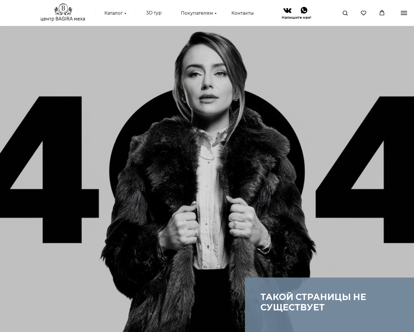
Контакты (242, 13)
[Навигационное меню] (404, 13)
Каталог (113, 13)
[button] (345, 13)
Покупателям (197, 13)
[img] (287, 10)
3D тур (154, 13)
